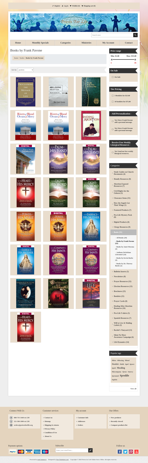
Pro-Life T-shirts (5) (122, 313)
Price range (116, 51)
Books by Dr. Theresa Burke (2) (123, 265)
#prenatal (115, 376)
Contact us (48, 418)
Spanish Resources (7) (122, 318)
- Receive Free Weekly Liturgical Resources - (121, 143)
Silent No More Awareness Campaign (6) (124, 336)
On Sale (114, 70)
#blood (127, 360)
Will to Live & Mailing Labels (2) (123, 324)
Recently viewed (117, 421)
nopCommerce (41, 459)
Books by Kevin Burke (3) (124, 259)
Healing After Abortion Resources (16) (123, 307)
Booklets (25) (119, 296)
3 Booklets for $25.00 (122, 96)
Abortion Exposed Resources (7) (121, 185)
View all (133, 389)
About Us (48, 436)
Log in (66, 6)
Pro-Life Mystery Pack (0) (123, 216)
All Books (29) (121, 238)
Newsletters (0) (120, 277)
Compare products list (119, 425)
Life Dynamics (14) (121, 342)
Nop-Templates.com (62, 459)
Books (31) (118, 232)
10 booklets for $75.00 (123, 102)
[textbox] (112, 35)
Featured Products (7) (122, 210)
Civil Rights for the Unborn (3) (121, 192)
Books (22, 58)
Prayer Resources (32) (122, 281)
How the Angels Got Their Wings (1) (122, 204)
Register (57, 6)
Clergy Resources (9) (122, 227)
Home (16, 58)
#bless (114, 360)
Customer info (83, 418)
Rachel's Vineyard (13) (123, 330)
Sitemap (48, 421)
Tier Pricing (116, 89)
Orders (80, 425)
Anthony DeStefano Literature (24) (123, 253)
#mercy (130, 372)
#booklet (115, 364)
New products (116, 418)
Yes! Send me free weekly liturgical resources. (124, 152)
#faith (122, 364)
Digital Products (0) (121, 222)
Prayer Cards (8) (120, 301)
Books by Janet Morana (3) (124, 248)
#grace (132, 364)
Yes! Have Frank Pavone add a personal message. (124, 121)
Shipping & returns (52, 425)
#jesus (124, 372)
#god (126, 364)
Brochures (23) (120, 291)
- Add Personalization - (121, 114)
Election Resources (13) (123, 286)
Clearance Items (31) (122, 198)
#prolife (124, 375)
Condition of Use (51, 433)
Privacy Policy (50, 429)
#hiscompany (116, 372)
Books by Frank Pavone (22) (124, 242)
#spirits (114, 380)
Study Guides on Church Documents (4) (124, 173)
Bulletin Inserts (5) (121, 272)
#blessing (120, 360)
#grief (114, 368)
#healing (121, 368)
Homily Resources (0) (122, 179)
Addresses (81, 421)
